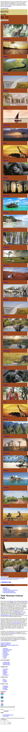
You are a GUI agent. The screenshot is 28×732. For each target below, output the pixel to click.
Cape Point (12, 632)
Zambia (4, 673)
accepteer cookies (4, 8)
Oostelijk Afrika (6, 663)
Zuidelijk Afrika (6, 662)
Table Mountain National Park (9, 592)
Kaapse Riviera (6, 589)
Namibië (5, 670)
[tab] (14, 585)
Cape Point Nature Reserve (8, 591)
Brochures (5, 652)
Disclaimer (5, 653)
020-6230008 (6, 716)
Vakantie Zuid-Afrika (10, 578)
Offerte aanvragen (4, 20)
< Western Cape (6, 582)
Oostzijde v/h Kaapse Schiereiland (10, 590)
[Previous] (2, 722)
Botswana (5, 671)
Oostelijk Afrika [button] (6, 127)
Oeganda (5, 681)
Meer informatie (7, 6)
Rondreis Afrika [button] (6, 249)
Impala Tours (3, 578)
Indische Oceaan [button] (6, 179)
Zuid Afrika (5, 669)
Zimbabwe (5, 672)
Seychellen (5, 689)
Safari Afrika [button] (5, 490)
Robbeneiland (17, 611)
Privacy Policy (6, 654)
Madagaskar (5, 686)
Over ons (5, 656)
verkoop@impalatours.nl (8, 714)
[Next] (6, 722)
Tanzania (5, 680)
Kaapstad (5, 587)
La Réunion (5, 687)
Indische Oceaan (6, 664)
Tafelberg (11, 601)
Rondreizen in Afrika (7, 649)
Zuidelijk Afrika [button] (6, 23)
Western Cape (18, 578)
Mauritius (5, 688)
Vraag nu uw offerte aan (5, 642)
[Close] (9, 723)
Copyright (5, 655)
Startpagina (5, 648)
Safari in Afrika (6, 650)
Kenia (4, 679)
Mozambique (6, 674)
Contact (4, 657)
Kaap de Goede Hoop (16, 623)
